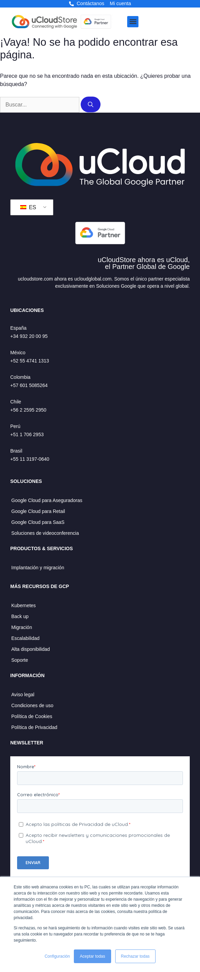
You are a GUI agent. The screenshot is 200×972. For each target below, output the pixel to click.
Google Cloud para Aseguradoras (46, 500)
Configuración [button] (57, 956)
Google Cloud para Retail (38, 511)
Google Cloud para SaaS (38, 522)
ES (28, 207)
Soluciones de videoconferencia (45, 533)
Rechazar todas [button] (135, 956)
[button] (132, 21)
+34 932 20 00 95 (29, 336)
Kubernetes (23, 605)
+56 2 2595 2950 (28, 410)
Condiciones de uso (32, 705)
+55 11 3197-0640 (29, 459)
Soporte (19, 660)
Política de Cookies (31, 716)
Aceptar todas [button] (92, 956)
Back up (20, 616)
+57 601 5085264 (29, 385)
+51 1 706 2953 (27, 434)
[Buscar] (91, 104)
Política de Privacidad (34, 727)
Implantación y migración (37, 567)
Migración (21, 627)
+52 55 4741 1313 (29, 360)
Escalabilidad (25, 638)
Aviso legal (22, 694)
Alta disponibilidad (30, 649)
